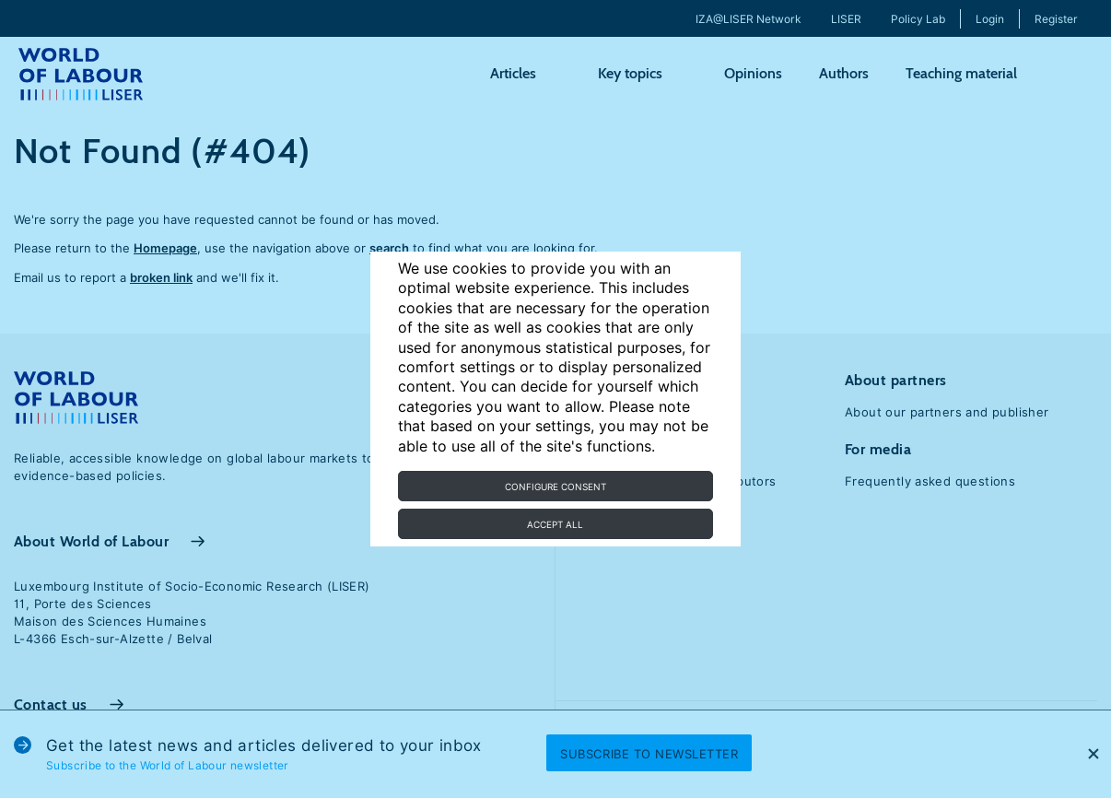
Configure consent (555, 486)
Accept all (555, 524)
